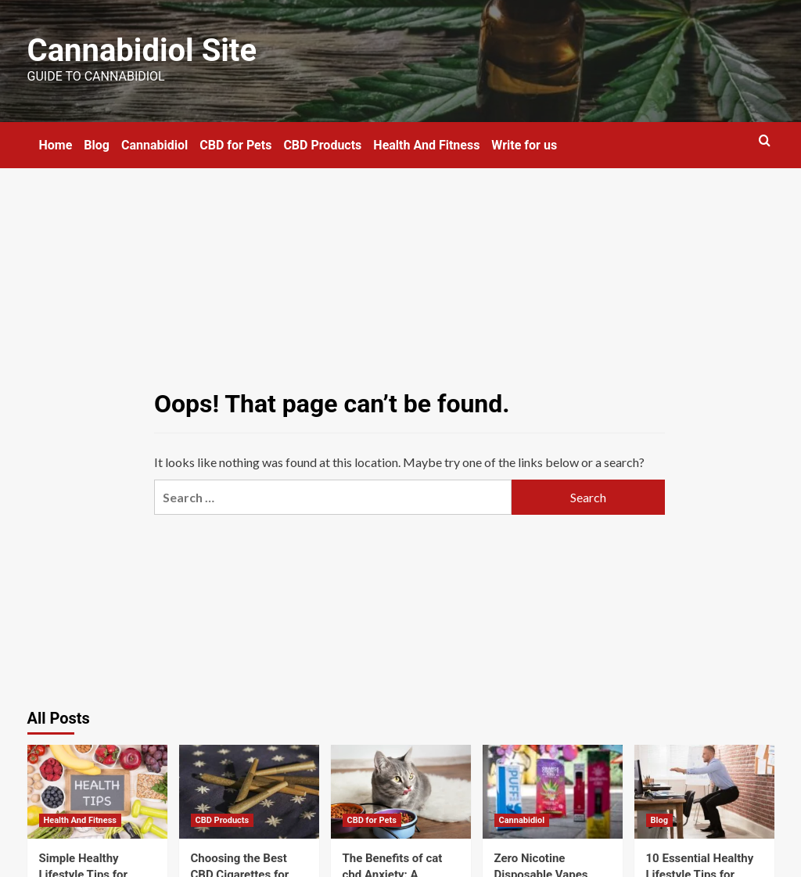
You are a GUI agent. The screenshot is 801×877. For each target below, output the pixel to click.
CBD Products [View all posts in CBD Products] (223, 820)
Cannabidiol (154, 145)
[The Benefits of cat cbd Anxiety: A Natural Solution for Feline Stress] (401, 791)
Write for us (524, 145)
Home (56, 145)
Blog (97, 145)
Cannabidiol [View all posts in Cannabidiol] (522, 820)
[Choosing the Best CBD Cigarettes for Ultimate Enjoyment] (249, 791)
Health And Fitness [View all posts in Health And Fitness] (80, 820)
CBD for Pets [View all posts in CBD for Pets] (372, 820)
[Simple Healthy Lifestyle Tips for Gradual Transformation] (97, 791)
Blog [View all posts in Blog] (659, 820)
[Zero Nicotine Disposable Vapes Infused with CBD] (553, 791)
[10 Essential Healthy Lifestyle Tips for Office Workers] (704, 791)
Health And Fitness (426, 145)
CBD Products (322, 145)
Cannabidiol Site (142, 50)
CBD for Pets (235, 145)
